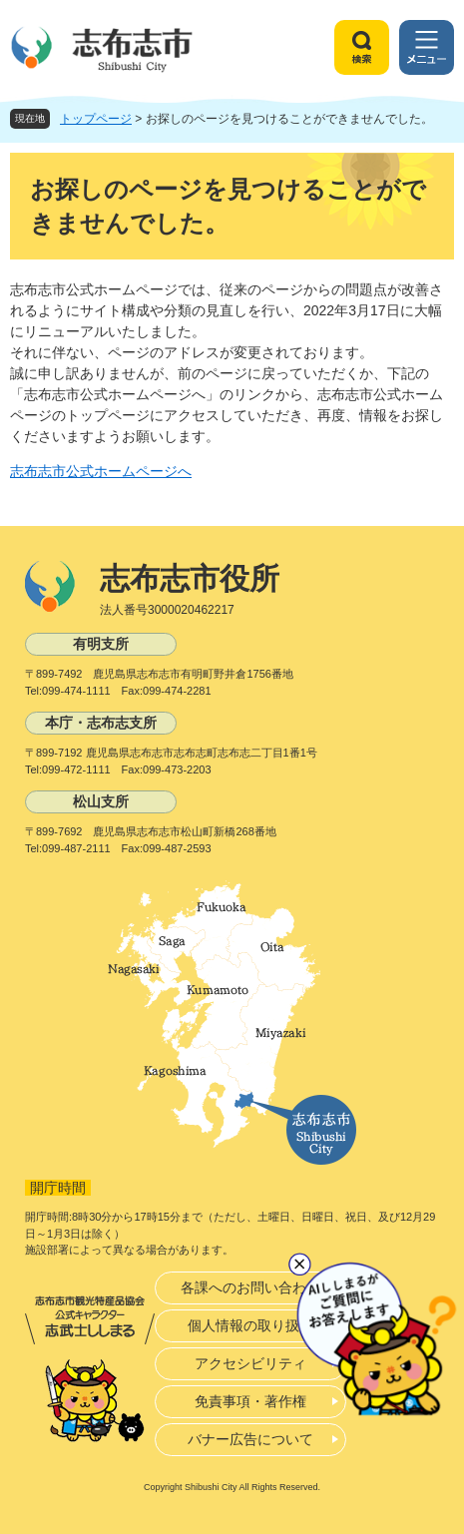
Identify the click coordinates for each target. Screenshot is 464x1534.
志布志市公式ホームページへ (101, 471)
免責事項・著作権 (250, 1401)
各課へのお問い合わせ (250, 1287)
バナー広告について (250, 1439)
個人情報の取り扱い (250, 1325)
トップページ (96, 119)
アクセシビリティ (250, 1363)
